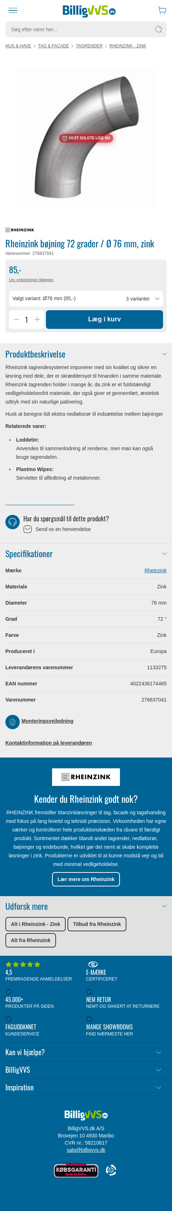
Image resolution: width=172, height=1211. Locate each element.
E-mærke (124, 971)
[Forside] (89, 10)
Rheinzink (156, 570)
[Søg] (159, 29)
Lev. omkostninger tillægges (31, 280)
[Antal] (27, 319)
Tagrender (89, 45)
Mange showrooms (124, 1026)
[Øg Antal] (37, 319)
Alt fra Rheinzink (30, 940)
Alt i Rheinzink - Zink (35, 924)
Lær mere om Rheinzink (86, 879)
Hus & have (18, 45)
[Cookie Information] (111, 1171)
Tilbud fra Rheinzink (97, 924)
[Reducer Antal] (16, 319)
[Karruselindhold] (86, 138)
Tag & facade (53, 45)
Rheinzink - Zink (128, 45)
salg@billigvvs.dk (86, 1150)
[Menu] (12, 10)
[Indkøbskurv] (162, 10)
